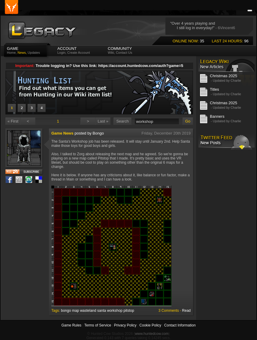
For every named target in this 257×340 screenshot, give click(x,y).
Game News (62, 133)
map (75, 310)
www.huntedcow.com (151, 334)
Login (61, 52)
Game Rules (71, 325)
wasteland (88, 310)
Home (11, 52)
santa (101, 310)
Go (187, 121)
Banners (217, 116)
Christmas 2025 (223, 76)
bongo (66, 310)
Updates (34, 52)
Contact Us (124, 52)
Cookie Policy (150, 325)
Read (186, 310)
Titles (214, 89)
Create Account (78, 52)
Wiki (111, 52)
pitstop (128, 310)
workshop (114, 310)
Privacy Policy (125, 325)
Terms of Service (97, 325)
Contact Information (180, 325)
